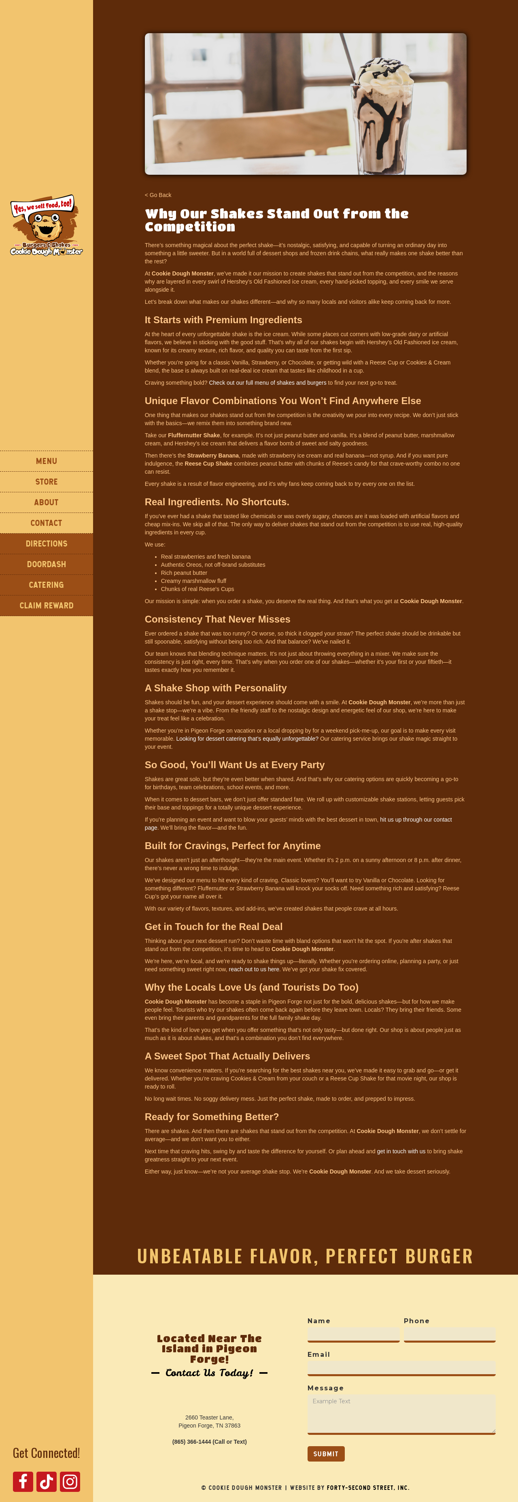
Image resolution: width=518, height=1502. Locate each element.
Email (319, 1354)
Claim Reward (47, 605)
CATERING (46, 585)
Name (319, 1321)
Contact (46, 523)
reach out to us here (254, 969)
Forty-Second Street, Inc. (368, 1487)
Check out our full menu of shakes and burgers (267, 382)
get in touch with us (401, 1151)
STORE (47, 482)
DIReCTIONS (47, 543)
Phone (417, 1321)
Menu (46, 461)
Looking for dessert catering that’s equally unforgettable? (247, 738)
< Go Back (158, 195)
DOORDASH (46, 564)
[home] (46, 225)
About (46, 502)
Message (326, 1388)
